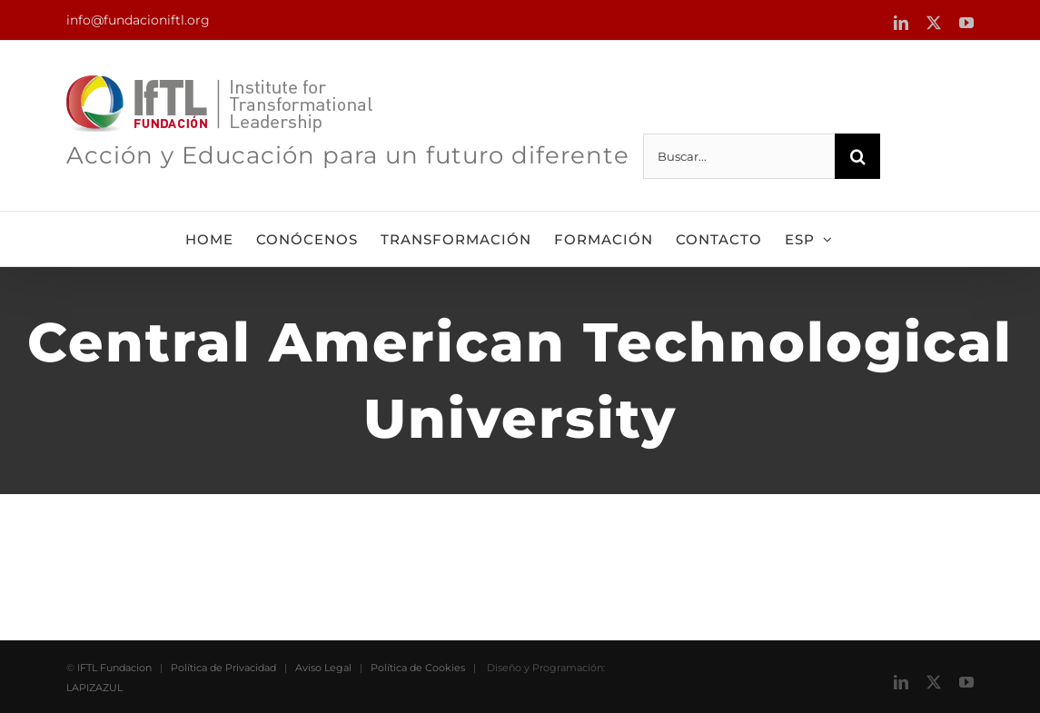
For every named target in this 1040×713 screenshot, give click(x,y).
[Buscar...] (739, 156)
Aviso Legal (323, 667)
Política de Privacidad (223, 667)
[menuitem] (809, 239)
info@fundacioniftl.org (138, 20)
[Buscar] (857, 156)
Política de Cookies (418, 667)
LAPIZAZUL (94, 687)
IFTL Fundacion (114, 667)
